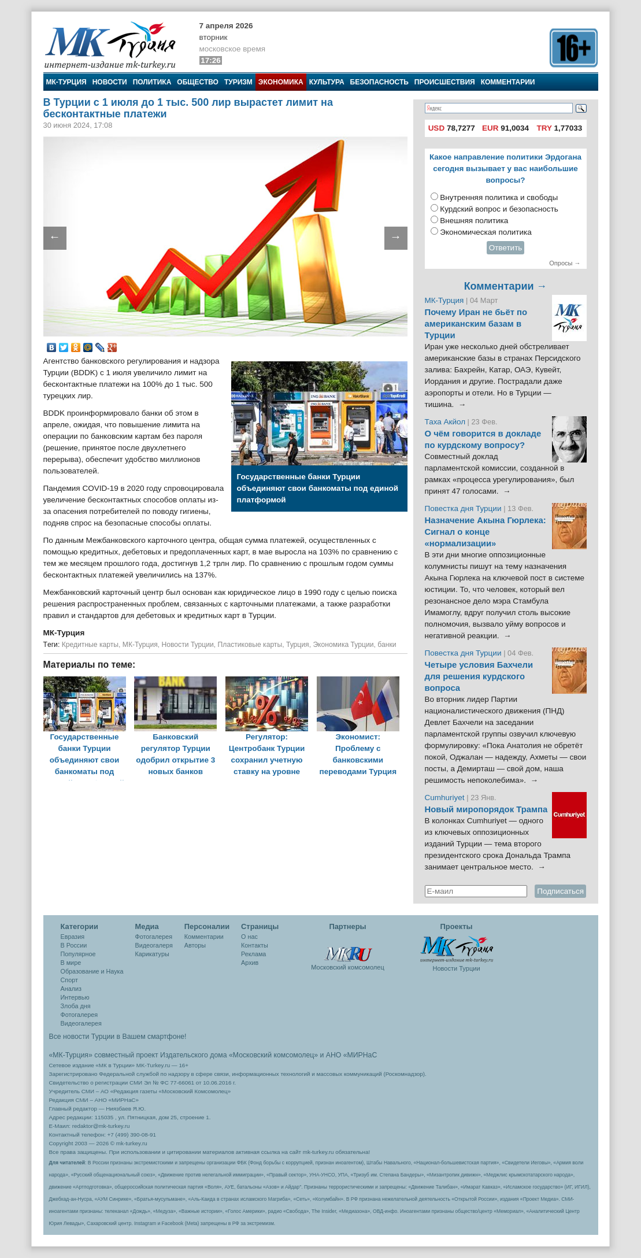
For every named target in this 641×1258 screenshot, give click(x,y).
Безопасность (379, 82)
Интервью (75, 997)
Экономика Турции (343, 645)
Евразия (73, 936)
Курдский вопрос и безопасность (499, 209)
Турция (297, 645)
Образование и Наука (92, 971)
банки (386, 645)
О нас (249, 936)
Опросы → (564, 263)
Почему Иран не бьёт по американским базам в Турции (476, 324)
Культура (326, 82)
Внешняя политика (474, 220)
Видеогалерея (81, 1023)
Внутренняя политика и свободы (499, 197)
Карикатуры (152, 953)
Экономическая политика (486, 232)
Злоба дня (76, 1005)
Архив (249, 962)
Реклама (253, 953)
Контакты (254, 945)
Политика (152, 82)
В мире (71, 962)
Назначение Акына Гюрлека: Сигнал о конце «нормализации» (485, 532)
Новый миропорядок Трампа (486, 809)
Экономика (280, 82)
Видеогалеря (154, 945)
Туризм (238, 82)
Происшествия (444, 82)
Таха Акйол (445, 421)
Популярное (78, 953)
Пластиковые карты (250, 645)
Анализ (71, 988)
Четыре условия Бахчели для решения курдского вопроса (479, 676)
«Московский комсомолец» (273, 1055)
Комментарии (508, 82)
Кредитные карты (90, 645)
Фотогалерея (79, 1014)
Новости (109, 82)
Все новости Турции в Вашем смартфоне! (118, 1037)
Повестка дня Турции (464, 508)
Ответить (506, 247)
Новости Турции (188, 645)
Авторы (195, 945)
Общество (197, 82)
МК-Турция (66, 82)
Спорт (69, 979)
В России (74, 945)
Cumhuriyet (446, 797)
